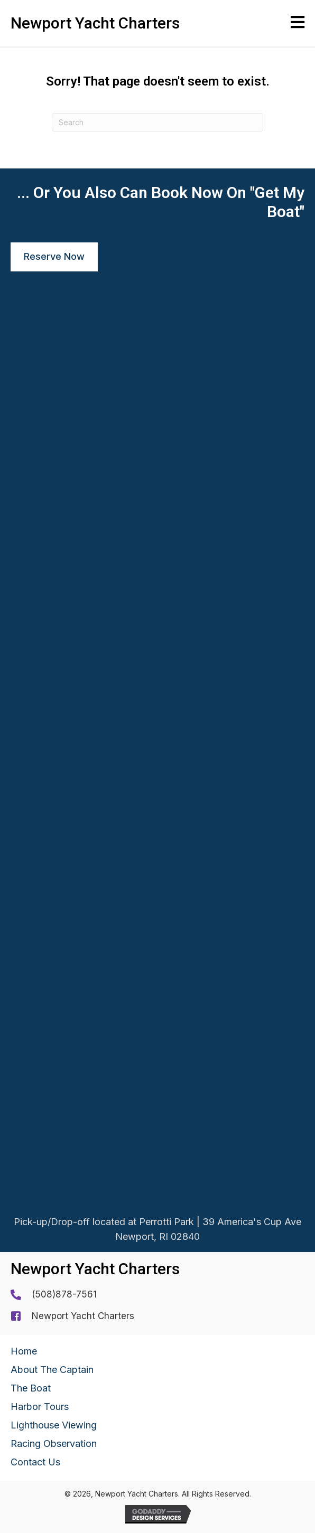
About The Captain (52, 1369)
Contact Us (35, 1462)
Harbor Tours (40, 1406)
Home (24, 1351)
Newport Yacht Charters (83, 1316)
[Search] (157, 122)
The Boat (31, 1388)
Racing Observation (54, 1443)
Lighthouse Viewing (54, 1425)
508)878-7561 (66, 1294)
